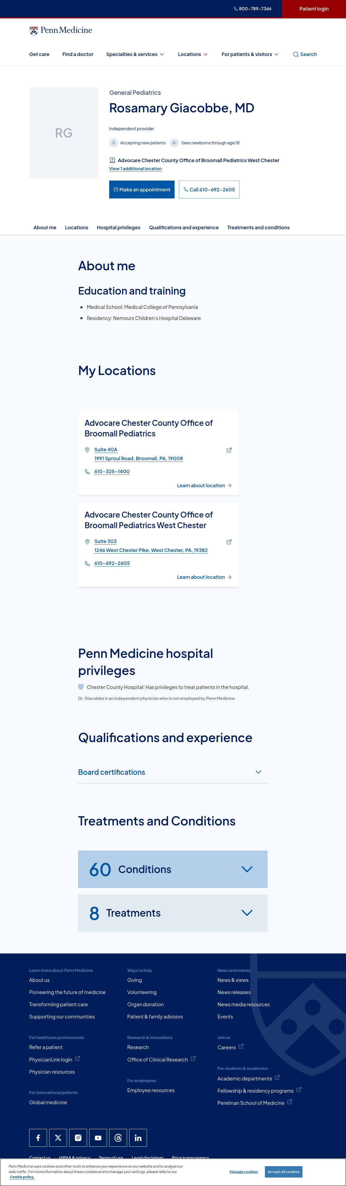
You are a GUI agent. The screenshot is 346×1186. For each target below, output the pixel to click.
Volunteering (142, 992)
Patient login (314, 8)
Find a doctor (77, 54)
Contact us (40, 1157)
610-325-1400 (112, 471)
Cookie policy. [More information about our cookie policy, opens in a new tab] (22, 1177)
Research (138, 1047)
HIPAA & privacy (74, 1157)
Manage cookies (243, 1171)
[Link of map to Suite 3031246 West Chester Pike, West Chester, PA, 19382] (228, 542)
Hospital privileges (119, 227)
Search (305, 54)
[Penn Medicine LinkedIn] (138, 1137)
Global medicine (48, 1102)
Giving (134, 980)
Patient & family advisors (155, 1016)
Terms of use (111, 1157)
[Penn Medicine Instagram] (78, 1137)
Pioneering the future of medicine (67, 992)
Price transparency (190, 1157)
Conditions (130, 869)
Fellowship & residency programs (260, 1090)
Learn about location (201, 485)
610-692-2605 (112, 563)
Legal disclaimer (147, 1157)
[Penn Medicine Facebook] (38, 1137)
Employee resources (151, 1090)
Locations (193, 54)
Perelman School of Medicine (255, 1102)
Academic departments (249, 1078)
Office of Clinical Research (161, 1059)
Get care (39, 54)
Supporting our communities (62, 1016)
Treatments (125, 913)
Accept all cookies (284, 1171)
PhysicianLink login (55, 1059)
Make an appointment (142, 189)
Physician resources (52, 1072)
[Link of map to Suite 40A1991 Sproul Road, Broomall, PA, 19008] (228, 450)
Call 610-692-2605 (209, 189)
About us (39, 980)
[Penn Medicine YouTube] (98, 1137)
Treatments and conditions (258, 227)
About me (45, 227)
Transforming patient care (58, 1004)
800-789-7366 (252, 8)
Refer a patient (46, 1047)
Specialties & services (135, 54)
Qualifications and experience (184, 227)
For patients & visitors (251, 54)
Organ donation (145, 1004)
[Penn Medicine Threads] (118, 1137)
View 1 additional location (135, 168)
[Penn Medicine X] (58, 1137)
